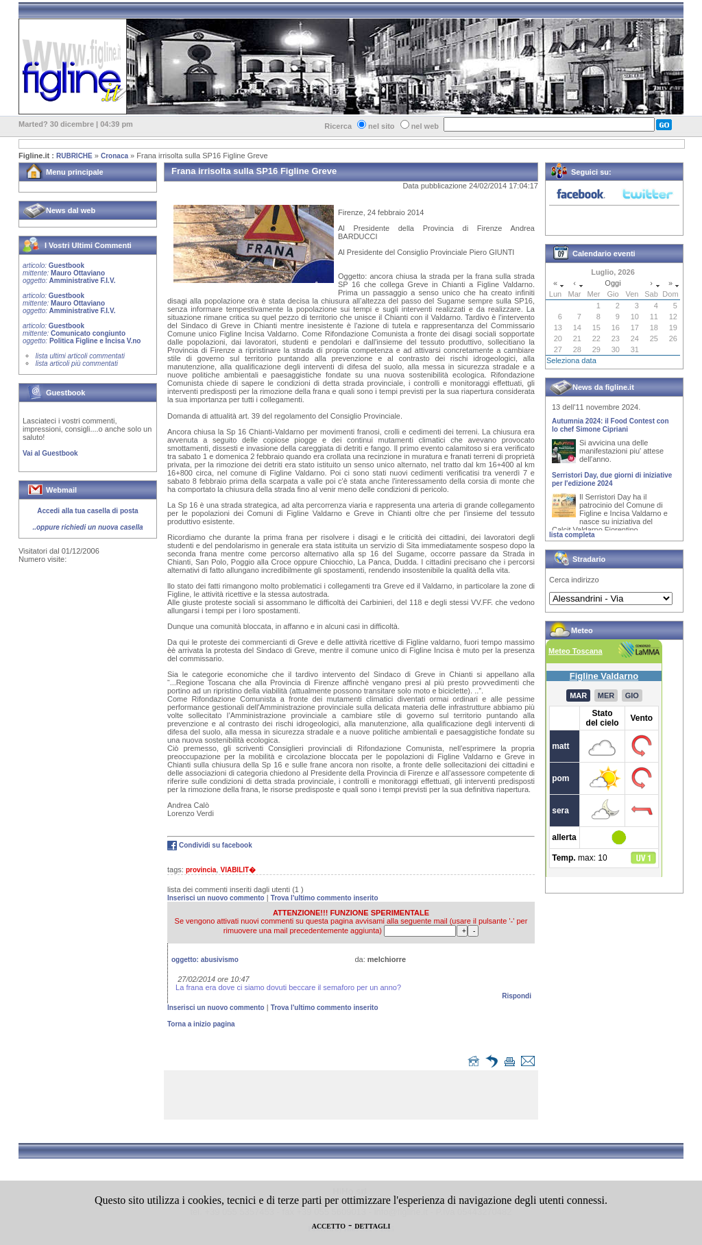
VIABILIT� (238, 870)
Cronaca (114, 156)
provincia (201, 870)
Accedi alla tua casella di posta (87, 511)
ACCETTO (329, 1226)
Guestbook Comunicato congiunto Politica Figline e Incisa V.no (82, 333)
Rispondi (516, 996)
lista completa (572, 535)
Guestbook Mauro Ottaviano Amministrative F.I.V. (69, 273)
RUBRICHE (74, 156)
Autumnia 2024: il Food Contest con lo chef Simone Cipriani (610, 428)
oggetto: (205, 959)
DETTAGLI (372, 1226)
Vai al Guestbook (50, 453)
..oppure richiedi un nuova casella (87, 527)
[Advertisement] (354, 1097)
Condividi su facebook (215, 845)
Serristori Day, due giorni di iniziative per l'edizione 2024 (612, 482)
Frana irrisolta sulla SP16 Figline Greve (201, 155)
